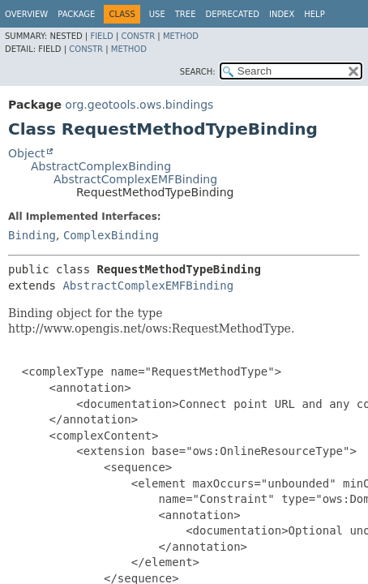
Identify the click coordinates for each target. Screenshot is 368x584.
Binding (32, 235)
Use (157, 14)
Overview (26, 14)
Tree (185, 14)
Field (101, 36)
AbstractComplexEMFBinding (135, 179)
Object (26, 153)
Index (281, 14)
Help (314, 14)
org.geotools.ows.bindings (139, 104)
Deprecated (232, 14)
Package (76, 14)
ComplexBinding (111, 235)
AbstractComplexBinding (101, 166)
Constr (138, 36)
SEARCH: (198, 71)
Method (181, 36)
